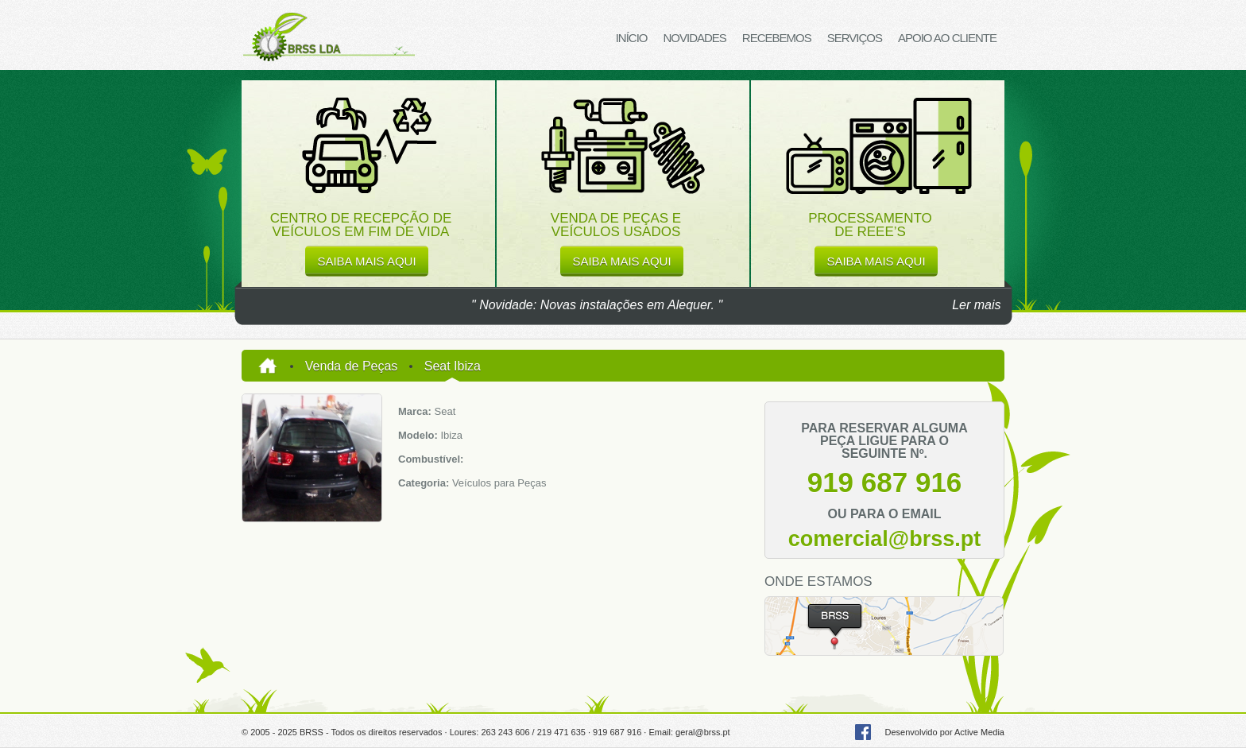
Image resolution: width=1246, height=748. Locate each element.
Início (632, 38)
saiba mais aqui (366, 261)
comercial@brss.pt (884, 539)
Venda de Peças (351, 366)
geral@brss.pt (702, 732)
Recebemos (776, 38)
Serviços (854, 38)
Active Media (979, 732)
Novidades (694, 38)
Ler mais (976, 305)
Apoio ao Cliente (947, 38)
